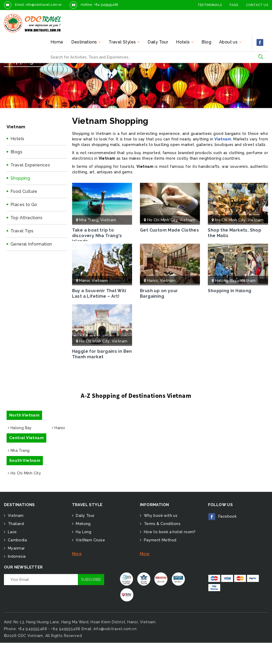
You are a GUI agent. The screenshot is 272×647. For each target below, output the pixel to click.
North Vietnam (24, 415)
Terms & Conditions (161, 524)
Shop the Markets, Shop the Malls (234, 233)
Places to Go (24, 204)
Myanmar (16, 548)
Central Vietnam (26, 437)
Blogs (16, 151)
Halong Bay (226, 280)
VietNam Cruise (90, 540)
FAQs (234, 5)
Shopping (20, 178)
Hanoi (84, 280)
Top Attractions (26, 217)
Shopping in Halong (229, 290)
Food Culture (24, 191)
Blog (206, 42)
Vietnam (222, 139)
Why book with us (160, 515)
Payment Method (159, 540)
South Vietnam (24, 460)
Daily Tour (158, 42)
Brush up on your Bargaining (159, 293)
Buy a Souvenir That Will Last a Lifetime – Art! (99, 293)
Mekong (83, 524)
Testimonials (210, 5)
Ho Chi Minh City (162, 220)
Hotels (17, 138)
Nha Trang (88, 220)
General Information (31, 244)
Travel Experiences (30, 165)
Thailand (15, 524)
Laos (12, 532)
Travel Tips (22, 230)
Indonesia (16, 556)
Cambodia (17, 540)
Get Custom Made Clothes (169, 230)
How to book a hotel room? (169, 532)
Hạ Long (83, 532)
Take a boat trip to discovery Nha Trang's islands (97, 236)
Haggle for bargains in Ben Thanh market (102, 354)
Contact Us (257, 5)
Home (57, 42)
